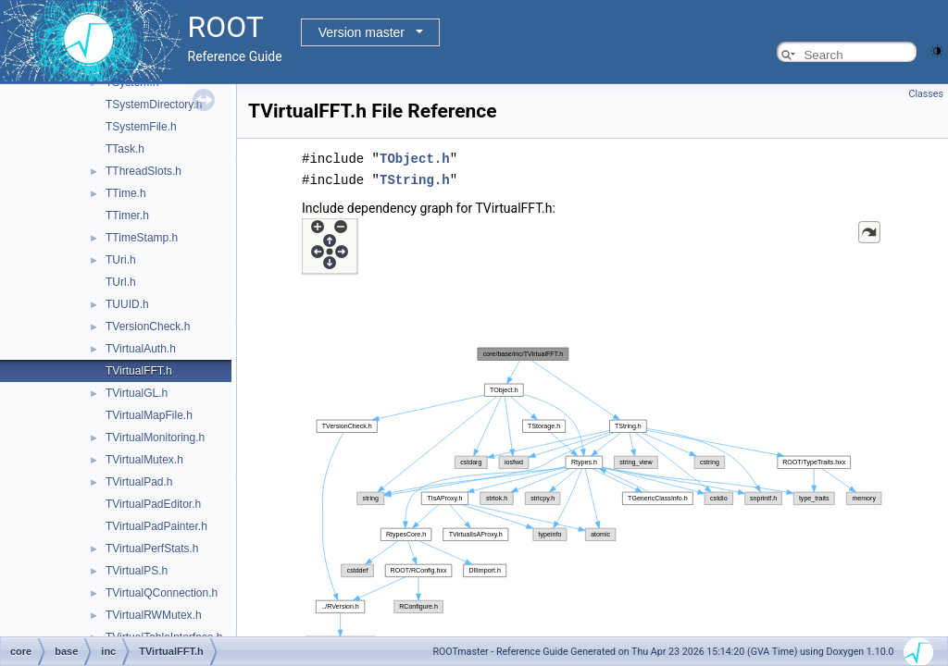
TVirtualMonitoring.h (155, 437)
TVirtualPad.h (139, 481)
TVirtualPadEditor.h (153, 504)
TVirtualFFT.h (139, 370)
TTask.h (125, 148)
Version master (361, 32)
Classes (926, 94)
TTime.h (126, 193)
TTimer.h (127, 215)
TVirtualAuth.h (141, 348)
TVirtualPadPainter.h (156, 526)
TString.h (415, 178)
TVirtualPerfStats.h (152, 548)
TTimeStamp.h (142, 237)
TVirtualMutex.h (144, 459)
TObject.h (415, 157)
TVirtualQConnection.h (162, 592)
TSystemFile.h (141, 126)
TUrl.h (121, 282)
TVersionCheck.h (148, 326)
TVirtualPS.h (137, 570)
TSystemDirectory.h (154, 104)
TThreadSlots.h (143, 171)
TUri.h (121, 259)
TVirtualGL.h (137, 393)
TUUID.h (127, 304)
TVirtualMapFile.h (149, 415)
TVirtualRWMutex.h (154, 615)
